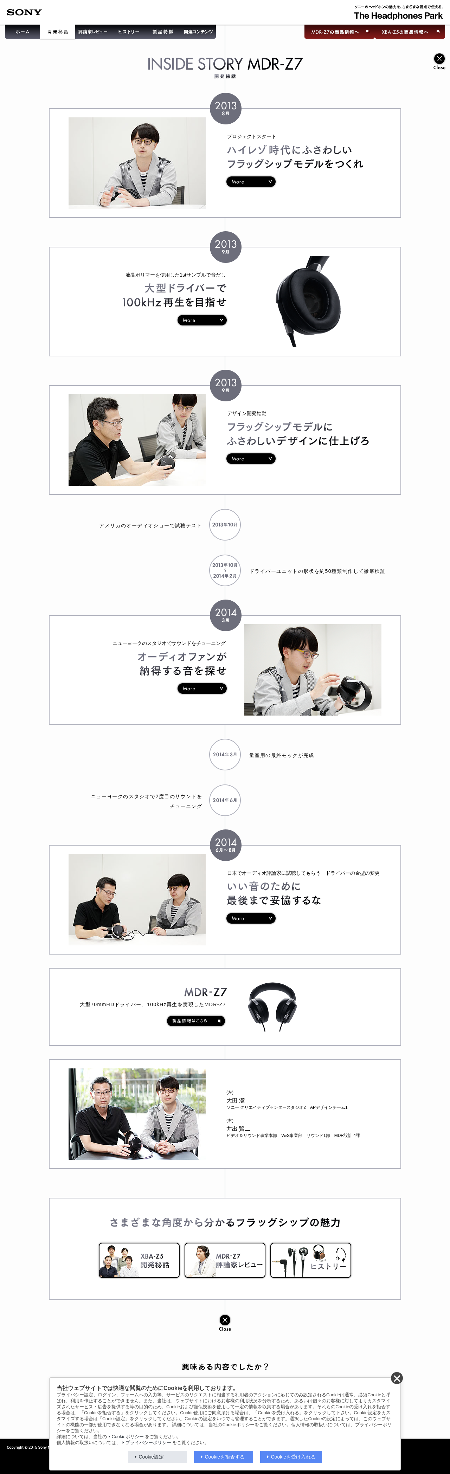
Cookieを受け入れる (293, 1457)
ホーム (21, 32)
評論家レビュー (92, 32)
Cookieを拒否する (225, 1457)
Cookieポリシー (128, 1436)
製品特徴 (163, 32)
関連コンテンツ (199, 32)
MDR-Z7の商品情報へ (339, 32)
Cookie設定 (151, 1457)
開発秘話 (57, 32)
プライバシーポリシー (148, 1442)
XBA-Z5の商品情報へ (411, 32)
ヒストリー (128, 32)
